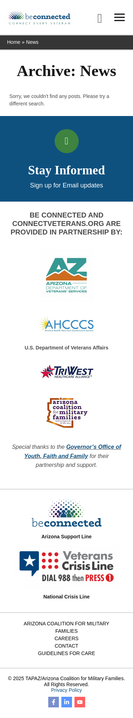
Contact (66, 646)
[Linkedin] (66, 702)
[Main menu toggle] (119, 17)
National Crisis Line (66, 597)
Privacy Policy (66, 690)
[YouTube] (79, 702)
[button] (100, 18)
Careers (67, 638)
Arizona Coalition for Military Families (66, 627)
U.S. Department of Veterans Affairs (67, 348)
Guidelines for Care (66, 653)
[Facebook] (53, 702)
